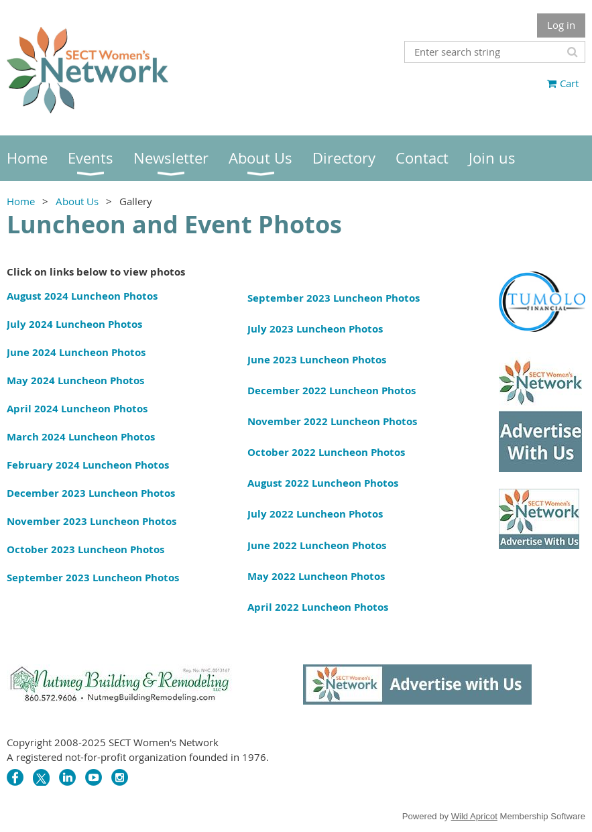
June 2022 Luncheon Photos (316, 545)
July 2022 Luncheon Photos (315, 514)
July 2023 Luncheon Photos (315, 329)
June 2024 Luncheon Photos (76, 352)
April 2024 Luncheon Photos (77, 409)
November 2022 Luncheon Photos (332, 421)
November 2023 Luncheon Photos (91, 521)
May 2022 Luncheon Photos (316, 576)
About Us (77, 201)
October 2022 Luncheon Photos (326, 452)
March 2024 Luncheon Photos (81, 437)
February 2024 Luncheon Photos (88, 465)
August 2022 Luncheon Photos (322, 483)
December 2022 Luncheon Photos (331, 390)
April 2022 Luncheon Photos (317, 607)
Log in (561, 25)
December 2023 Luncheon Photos (91, 493)
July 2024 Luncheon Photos (74, 324)
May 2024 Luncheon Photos (75, 380)
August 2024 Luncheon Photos (82, 296)
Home (21, 201)
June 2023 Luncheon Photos (316, 360)
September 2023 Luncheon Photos (93, 578)
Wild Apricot (474, 816)
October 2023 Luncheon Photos (85, 549)
